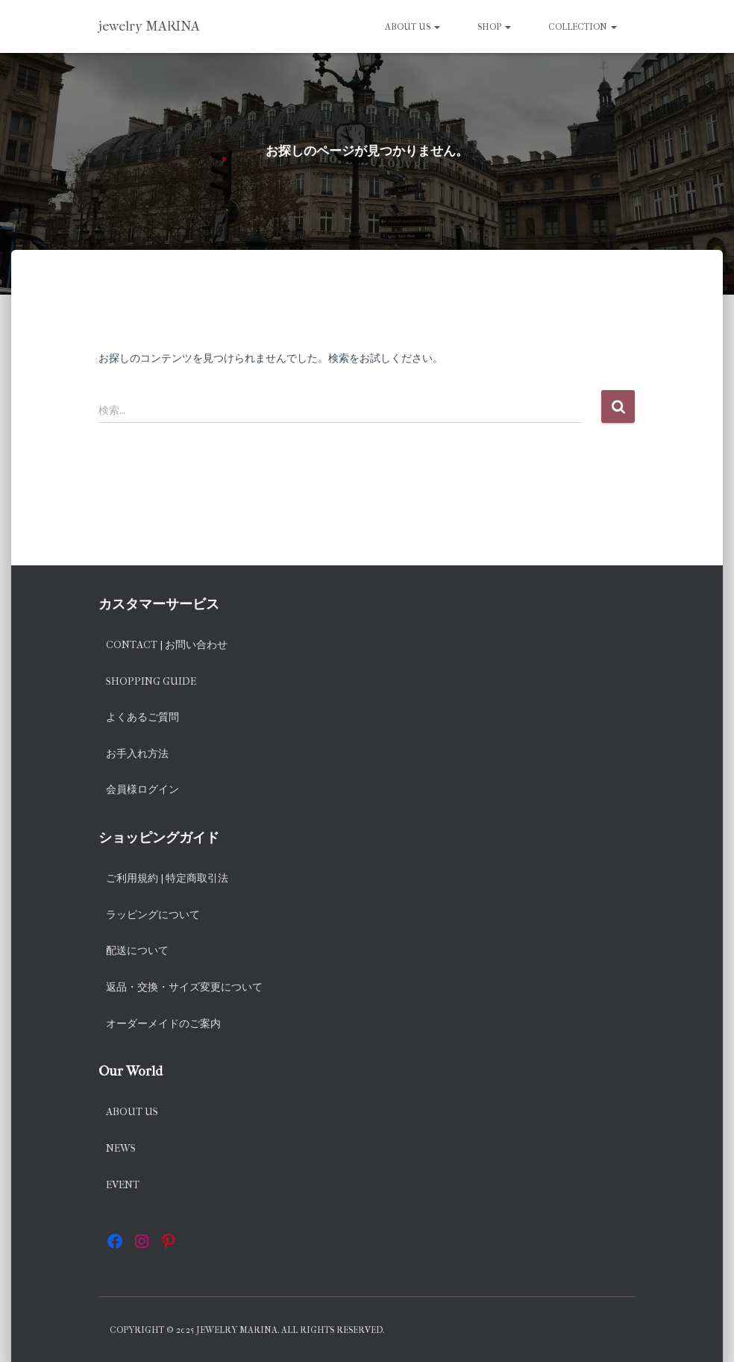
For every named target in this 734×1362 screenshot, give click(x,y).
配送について (137, 950)
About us (412, 27)
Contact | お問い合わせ (167, 644)
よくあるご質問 (142, 717)
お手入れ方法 (137, 753)
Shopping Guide (151, 681)
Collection (582, 27)
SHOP (494, 27)
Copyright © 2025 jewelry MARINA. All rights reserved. (247, 1330)
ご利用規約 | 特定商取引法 (167, 878)
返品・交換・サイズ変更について (184, 987)
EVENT (122, 1185)
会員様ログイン (142, 789)
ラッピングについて (153, 914)
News (121, 1148)
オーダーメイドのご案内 (163, 1023)
